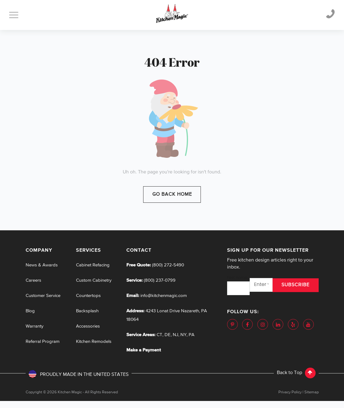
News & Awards (42, 265)
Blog (30, 311)
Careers (33, 280)
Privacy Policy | (290, 392)
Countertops (88, 295)
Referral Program (43, 341)
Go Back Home (172, 194)
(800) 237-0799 (159, 280)
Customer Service (43, 295)
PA (191, 334)
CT (159, 334)
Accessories (88, 326)
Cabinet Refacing (93, 265)
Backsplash (87, 311)
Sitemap (311, 392)
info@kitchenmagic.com (163, 295)
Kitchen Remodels (93, 341)
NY (183, 334)
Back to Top (296, 372)
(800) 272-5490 (167, 265)
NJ (175, 334)
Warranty (34, 326)
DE (168, 334)
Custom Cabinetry (93, 280)
